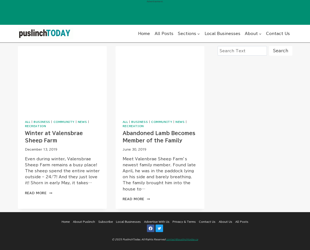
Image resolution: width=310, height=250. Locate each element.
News (82, 122)
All (27, 122)
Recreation (35, 126)
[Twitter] (159, 228)
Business (42, 122)
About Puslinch (84, 221)
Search (280, 51)
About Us (225, 221)
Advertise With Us (156, 221)
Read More (38, 193)
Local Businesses (222, 33)
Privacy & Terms (184, 221)
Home (144, 33)
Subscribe (105, 221)
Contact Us (278, 33)
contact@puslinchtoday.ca (182, 239)
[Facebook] (150, 228)
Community (63, 122)
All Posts (164, 33)
